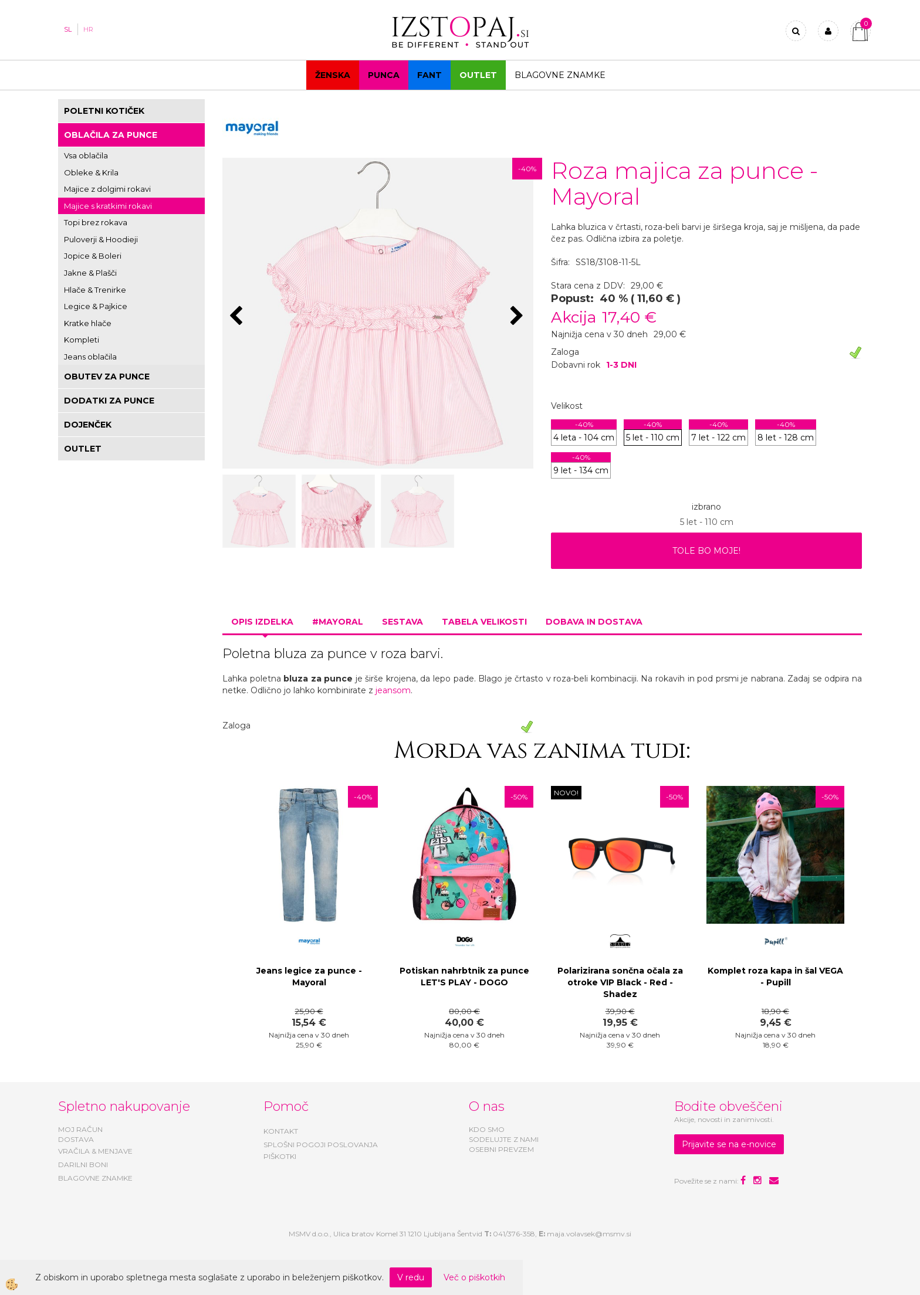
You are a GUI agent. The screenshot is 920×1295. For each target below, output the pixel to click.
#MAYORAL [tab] (337, 621)
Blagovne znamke (560, 75)
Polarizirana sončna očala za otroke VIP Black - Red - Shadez (620, 982)
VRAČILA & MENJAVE (95, 1151)
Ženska (332, 75)
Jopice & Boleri (92, 255)
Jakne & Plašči (90, 272)
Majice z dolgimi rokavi (107, 189)
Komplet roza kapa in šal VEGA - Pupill (775, 976)
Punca (384, 75)
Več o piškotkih (474, 1277)
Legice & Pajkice (95, 306)
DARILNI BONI (83, 1164)
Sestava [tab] (402, 621)
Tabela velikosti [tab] (484, 621)
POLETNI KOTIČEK (104, 111)
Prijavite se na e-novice (729, 1144)
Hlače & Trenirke (95, 289)
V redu (410, 1277)
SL (68, 29)
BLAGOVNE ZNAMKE (95, 1178)
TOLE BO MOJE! (706, 550)
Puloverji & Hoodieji (101, 239)
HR (88, 29)
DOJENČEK (87, 424)
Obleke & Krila (91, 172)
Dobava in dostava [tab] (594, 621)
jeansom (393, 690)
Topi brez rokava (95, 222)
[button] (518, 316)
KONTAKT (280, 1131)
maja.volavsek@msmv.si (589, 1233)
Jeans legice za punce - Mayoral (309, 976)
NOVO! (566, 792)
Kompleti (81, 339)
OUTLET (478, 75)
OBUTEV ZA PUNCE (107, 376)
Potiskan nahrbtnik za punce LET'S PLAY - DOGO (464, 976)
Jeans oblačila (90, 356)
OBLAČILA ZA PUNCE (110, 135)
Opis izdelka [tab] (262, 621)
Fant (429, 75)
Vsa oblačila (86, 155)
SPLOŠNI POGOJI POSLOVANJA (320, 1144)
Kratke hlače (87, 323)
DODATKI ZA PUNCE (109, 400)
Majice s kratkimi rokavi (108, 206)
